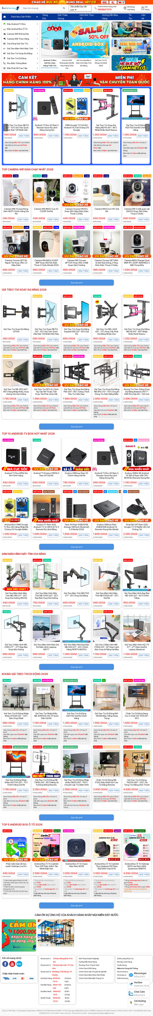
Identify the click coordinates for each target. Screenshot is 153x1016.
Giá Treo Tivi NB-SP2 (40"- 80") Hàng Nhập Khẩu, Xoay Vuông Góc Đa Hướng (16, 391)
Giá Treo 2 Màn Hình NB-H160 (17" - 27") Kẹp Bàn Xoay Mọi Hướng (16, 647)
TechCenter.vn (123, 972)
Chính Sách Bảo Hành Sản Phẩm (92, 975)
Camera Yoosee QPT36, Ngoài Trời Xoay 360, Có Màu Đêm (16, 262)
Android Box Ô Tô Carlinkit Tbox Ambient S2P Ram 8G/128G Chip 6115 (107, 866)
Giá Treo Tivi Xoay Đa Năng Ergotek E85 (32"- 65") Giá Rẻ (76, 331)
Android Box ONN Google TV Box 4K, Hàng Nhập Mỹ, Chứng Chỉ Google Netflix (16, 527)
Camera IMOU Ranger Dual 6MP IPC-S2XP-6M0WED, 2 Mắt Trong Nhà (137, 262)
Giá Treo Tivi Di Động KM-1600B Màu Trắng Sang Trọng (106, 715)
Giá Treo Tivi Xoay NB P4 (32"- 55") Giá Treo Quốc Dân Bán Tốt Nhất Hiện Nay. (46, 129)
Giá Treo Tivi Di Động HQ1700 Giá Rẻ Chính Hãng (76, 715)
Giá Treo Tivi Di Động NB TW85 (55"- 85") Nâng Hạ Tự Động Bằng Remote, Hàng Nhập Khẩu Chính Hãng (46, 785)
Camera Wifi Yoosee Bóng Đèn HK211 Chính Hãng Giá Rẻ (16, 211)
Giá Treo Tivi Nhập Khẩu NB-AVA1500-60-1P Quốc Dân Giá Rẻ (46, 715)
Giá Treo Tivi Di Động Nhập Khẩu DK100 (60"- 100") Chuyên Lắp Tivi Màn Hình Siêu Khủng (76, 783)
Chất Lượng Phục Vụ (125, 959)
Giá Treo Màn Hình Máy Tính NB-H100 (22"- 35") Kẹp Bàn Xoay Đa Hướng (46, 595)
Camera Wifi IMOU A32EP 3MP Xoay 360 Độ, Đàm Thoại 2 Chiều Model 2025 (46, 262)
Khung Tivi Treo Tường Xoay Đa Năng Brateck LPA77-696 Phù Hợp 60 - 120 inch (137, 391)
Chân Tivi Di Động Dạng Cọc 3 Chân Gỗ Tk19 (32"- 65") (137, 715)
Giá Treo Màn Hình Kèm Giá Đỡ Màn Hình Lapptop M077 (46, 647)
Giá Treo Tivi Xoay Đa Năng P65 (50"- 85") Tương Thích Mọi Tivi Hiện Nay (76, 391)
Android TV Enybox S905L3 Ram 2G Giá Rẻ (46, 474)
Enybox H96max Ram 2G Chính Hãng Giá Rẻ (76, 474)
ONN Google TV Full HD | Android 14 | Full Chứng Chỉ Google (106, 127)
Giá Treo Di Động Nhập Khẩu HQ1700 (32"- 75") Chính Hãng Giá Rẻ (16, 782)
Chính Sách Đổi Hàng (87, 968)
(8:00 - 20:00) (55, 993)
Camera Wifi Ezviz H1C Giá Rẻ (107, 210)
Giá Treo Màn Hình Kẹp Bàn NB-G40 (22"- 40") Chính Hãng (137, 595)
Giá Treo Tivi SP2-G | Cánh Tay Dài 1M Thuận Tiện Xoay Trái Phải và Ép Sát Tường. (46, 393)
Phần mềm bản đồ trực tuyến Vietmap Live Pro (16, 865)
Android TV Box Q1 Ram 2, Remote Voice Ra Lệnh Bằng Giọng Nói (77, 127)
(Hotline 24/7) (55, 980)
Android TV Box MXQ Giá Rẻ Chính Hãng (16, 474)
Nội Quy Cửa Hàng (124, 962)
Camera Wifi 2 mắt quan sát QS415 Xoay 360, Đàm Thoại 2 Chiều (137, 211)
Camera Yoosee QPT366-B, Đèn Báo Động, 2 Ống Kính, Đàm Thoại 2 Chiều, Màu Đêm (107, 264)
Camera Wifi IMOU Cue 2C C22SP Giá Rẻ (46, 210)
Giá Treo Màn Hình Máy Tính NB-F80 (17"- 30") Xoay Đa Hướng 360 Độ (16, 595)
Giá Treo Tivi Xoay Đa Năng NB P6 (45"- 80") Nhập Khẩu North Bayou (136, 127)
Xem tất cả (76, 283)
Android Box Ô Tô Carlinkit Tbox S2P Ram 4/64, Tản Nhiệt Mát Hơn (46, 866)
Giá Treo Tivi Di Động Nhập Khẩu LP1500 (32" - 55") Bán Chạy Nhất (16, 715)
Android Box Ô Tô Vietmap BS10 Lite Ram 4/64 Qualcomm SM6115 (137, 866)
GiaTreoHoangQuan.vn (126, 978)
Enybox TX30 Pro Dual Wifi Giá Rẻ (17, 126)
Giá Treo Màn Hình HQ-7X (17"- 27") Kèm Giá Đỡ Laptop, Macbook (137, 647)
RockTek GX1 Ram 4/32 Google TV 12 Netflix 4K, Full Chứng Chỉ (137, 527)
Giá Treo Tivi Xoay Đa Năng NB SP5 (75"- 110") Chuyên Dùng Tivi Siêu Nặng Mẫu (106, 391)
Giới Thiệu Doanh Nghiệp (89, 959)
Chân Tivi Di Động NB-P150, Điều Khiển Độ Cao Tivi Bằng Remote (106, 782)
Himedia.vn (121, 975)
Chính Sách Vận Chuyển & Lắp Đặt (93, 972)
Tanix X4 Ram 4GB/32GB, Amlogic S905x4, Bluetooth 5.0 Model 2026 (76, 527)
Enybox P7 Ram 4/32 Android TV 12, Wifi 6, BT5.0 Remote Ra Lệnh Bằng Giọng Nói (46, 528)
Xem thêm (24, 136)
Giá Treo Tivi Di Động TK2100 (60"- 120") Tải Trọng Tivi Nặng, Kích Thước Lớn (137, 783)
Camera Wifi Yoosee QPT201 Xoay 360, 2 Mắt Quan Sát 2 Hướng (76, 262)
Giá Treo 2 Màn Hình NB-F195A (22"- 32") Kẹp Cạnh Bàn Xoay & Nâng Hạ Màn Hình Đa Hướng (106, 648)
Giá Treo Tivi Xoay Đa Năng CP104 (16, 330)
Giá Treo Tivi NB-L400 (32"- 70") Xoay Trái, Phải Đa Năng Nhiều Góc (106, 331)
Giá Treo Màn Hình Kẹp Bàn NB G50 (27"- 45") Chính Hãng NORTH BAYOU (76, 647)
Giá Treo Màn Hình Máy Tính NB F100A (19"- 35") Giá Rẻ (106, 595)
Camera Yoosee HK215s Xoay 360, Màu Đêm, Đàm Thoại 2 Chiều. (76, 211)
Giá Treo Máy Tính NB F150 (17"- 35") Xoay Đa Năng (76, 594)
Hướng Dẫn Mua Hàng (88, 962)
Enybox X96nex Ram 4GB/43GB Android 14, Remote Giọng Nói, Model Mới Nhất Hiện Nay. (106, 528)
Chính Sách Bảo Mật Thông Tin (91, 978)
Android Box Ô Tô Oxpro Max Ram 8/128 (76, 865)
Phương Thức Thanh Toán (89, 965)
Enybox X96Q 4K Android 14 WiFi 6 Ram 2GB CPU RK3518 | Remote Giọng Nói (137, 475)
